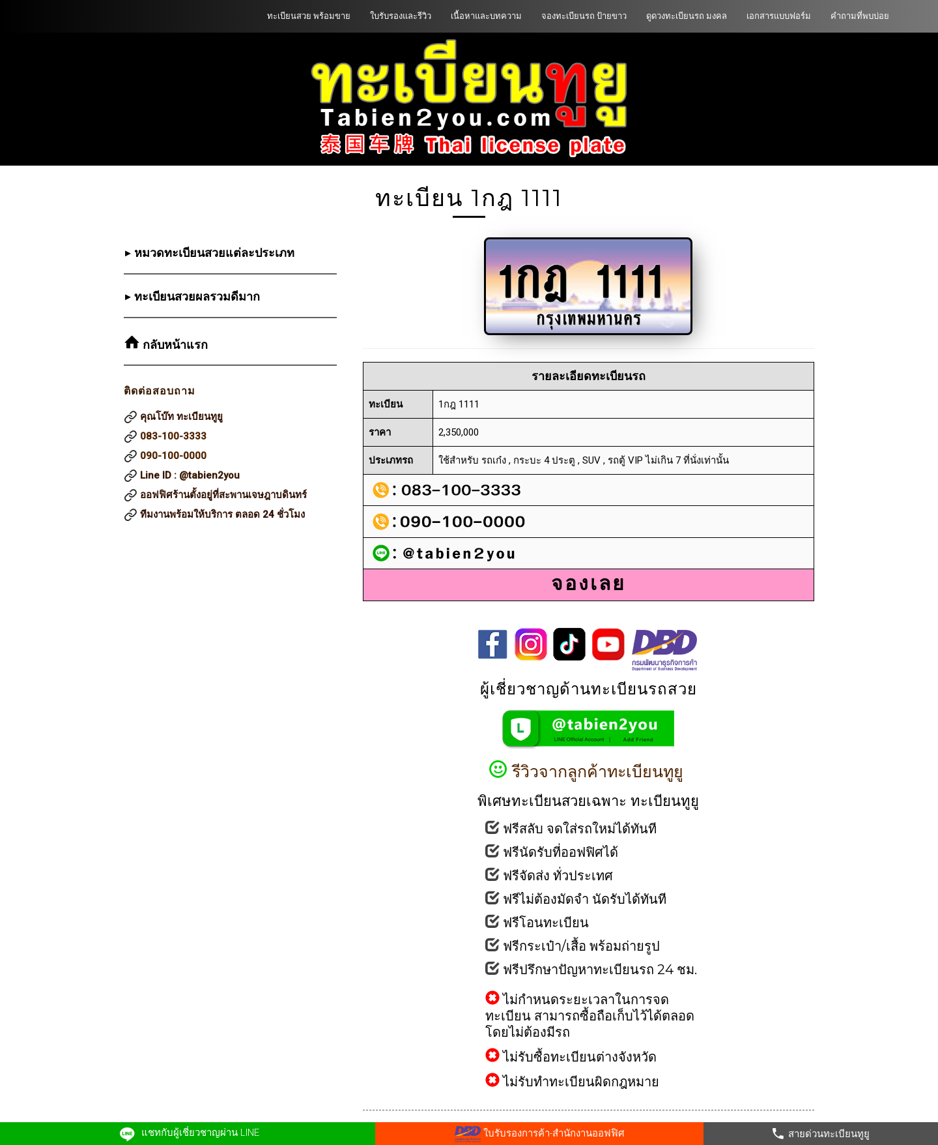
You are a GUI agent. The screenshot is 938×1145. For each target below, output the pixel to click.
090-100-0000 (173, 456)
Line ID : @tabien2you (190, 475)
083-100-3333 (173, 436)
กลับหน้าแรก (173, 345)
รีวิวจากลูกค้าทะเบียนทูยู (588, 771)
